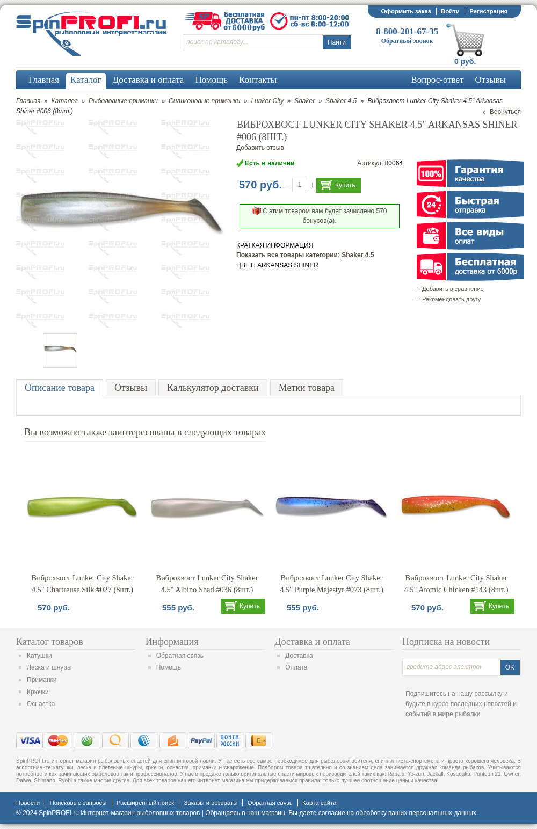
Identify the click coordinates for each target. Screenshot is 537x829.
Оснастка (41, 704)
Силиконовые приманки (204, 101)
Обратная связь (180, 655)
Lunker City (267, 101)
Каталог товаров (49, 641)
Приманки (42, 679)
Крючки (38, 692)
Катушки (39, 655)
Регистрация (488, 11)
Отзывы (130, 387)
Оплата (296, 667)
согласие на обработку (352, 813)
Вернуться (505, 111)
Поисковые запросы (77, 802)
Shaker (304, 101)
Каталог (64, 101)
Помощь (168, 667)
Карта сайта (319, 802)
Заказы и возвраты (210, 802)
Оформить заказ (406, 11)
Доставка (299, 655)
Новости (28, 802)
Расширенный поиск (145, 802)
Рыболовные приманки (123, 101)
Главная (28, 101)
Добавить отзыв (260, 147)
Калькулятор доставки (213, 387)
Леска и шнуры (49, 667)
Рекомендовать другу (451, 299)
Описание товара (60, 387)
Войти (450, 11)
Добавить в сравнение (453, 289)
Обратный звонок (407, 41)
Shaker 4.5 (341, 101)
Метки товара (307, 387)
